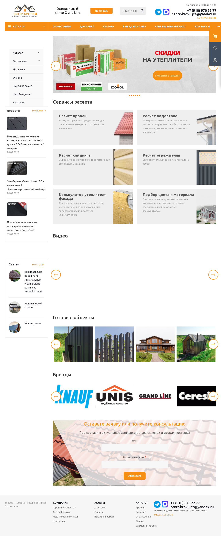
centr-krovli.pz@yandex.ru (194, 14)
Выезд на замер (134, 26)
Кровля (140, 507)
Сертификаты (61, 512)
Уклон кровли (32, 323)
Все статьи (38, 264)
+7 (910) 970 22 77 (201, 10)
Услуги (99, 502)
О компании (62, 26)
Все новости (39, 110)
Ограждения (143, 516)
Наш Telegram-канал (170, 26)
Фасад (140, 521)
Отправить (135, 475)
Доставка (86, 26)
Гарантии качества (64, 507)
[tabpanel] (134, 64)
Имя (134, 440)
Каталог (18, 52)
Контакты (202, 26)
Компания (60, 502)
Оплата (108, 26)
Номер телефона (134, 457)
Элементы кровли (146, 525)
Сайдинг (141, 512)
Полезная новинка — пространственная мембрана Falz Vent (22, 226)
